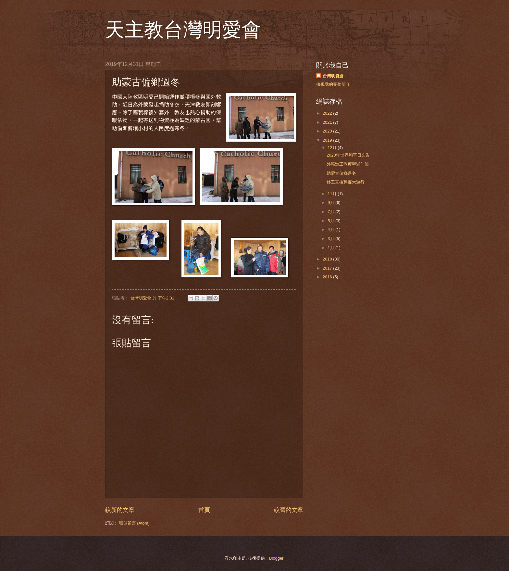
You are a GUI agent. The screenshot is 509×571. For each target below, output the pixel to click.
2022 (328, 113)
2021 (328, 122)
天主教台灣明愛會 (183, 30)
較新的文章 (119, 510)
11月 (333, 193)
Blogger (276, 558)
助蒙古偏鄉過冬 (341, 173)
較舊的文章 (288, 510)
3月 (331, 238)
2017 (328, 268)
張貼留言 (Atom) (134, 523)
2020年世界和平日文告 (348, 155)
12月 (333, 147)
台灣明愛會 (333, 75)
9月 (331, 202)
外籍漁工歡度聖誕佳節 (348, 164)
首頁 (204, 510)
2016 (328, 276)
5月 (331, 220)
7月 (331, 211)
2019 (328, 140)
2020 (328, 131)
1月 (331, 247)
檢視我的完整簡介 (333, 84)
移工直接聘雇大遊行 (346, 182)
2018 (328, 259)
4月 (331, 229)
